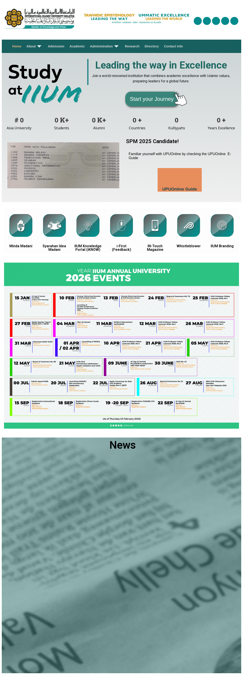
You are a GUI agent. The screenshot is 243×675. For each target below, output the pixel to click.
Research (131, 46)
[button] (151, 99)
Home (17, 46)
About (35, 46)
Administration (104, 46)
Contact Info (173, 46)
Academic (77, 46)
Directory (151, 46)
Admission (56, 46)
